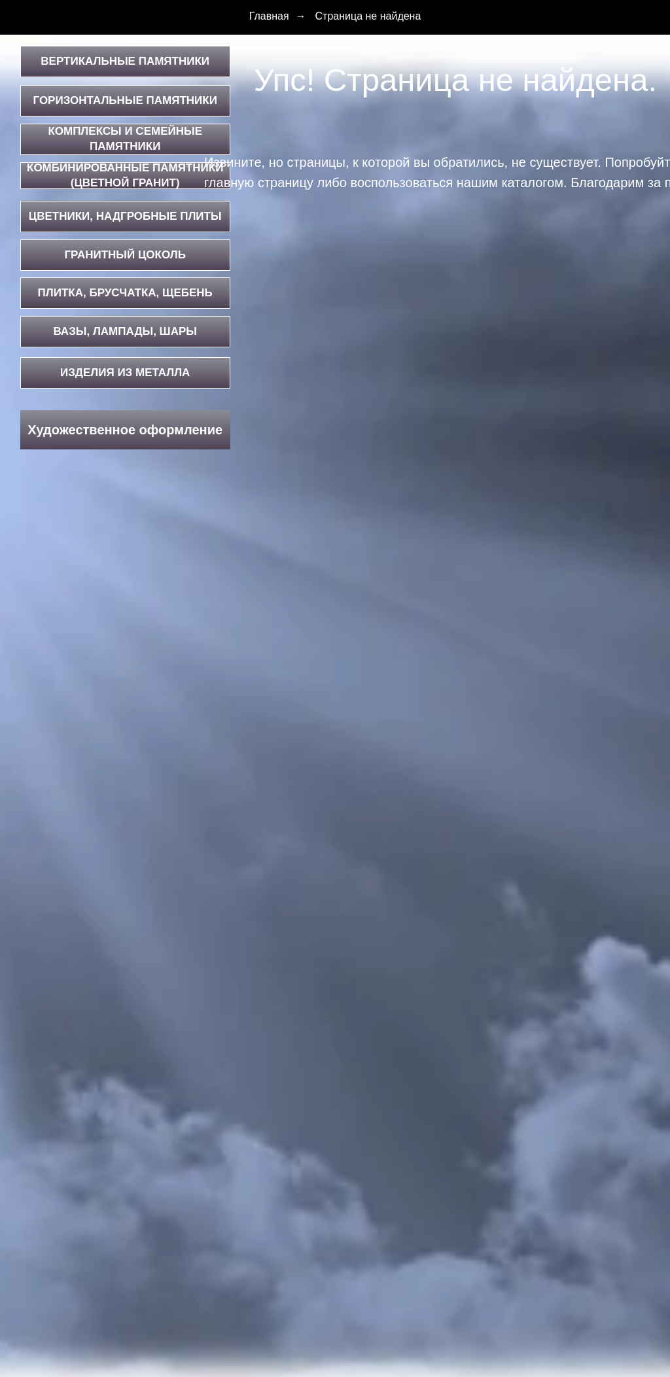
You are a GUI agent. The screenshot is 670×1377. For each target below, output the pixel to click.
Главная (269, 16)
